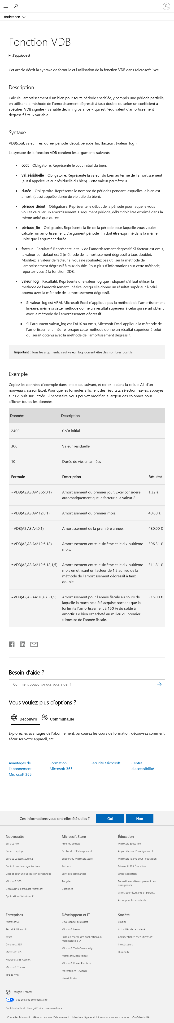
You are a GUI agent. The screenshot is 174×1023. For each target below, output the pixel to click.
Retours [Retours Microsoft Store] (66, 866)
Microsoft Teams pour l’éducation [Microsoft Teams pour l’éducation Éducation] (137, 858)
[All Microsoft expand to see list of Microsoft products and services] (6, 6)
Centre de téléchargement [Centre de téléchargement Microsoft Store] (77, 851)
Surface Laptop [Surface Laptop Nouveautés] (14, 851)
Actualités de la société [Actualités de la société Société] (131, 929)
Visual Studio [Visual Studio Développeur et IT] (69, 978)
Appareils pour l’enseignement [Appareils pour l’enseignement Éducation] (135, 851)
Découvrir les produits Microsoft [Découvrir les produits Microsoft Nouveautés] (24, 888)
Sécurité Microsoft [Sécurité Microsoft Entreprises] (16, 929)
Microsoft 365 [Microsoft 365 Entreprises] (14, 952)
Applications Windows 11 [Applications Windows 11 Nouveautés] (20, 896)
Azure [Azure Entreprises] (9, 937)
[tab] (25, 718)
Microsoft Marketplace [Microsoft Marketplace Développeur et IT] (75, 955)
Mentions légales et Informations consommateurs (100, 1017)
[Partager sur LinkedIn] (20, 643)
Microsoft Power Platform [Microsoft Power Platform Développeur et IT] (76, 963)
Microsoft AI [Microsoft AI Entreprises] (13, 922)
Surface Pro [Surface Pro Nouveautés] (12, 843)
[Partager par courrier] (32, 643)
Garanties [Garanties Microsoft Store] (67, 888)
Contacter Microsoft (18, 1017)
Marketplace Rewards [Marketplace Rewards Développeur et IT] (74, 971)
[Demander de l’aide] (17, 6)
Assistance (12, 16)
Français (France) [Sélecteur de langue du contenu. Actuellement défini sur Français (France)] (22, 992)
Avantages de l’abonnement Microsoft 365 (20, 768)
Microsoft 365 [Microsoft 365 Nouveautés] (14, 881)
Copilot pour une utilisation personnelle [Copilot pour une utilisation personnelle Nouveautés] (28, 873)
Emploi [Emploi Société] (122, 922)
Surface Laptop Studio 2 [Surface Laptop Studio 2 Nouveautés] (19, 858)
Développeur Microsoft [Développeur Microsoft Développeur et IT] (75, 922)
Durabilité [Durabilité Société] (124, 952)
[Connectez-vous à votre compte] (166, 6)
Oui (110, 818)
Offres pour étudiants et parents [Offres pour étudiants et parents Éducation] (136, 892)
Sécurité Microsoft (105, 762)
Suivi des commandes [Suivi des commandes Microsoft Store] (74, 873)
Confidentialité (140, 1017)
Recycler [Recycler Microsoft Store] (66, 881)
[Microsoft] (86, 3)
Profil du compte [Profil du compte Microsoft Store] (71, 843)
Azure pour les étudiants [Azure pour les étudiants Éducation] (132, 900)
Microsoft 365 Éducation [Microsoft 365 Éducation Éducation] (132, 866)
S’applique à (21, 55)
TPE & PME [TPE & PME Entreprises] (12, 974)
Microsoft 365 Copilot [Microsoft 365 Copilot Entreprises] (18, 959)
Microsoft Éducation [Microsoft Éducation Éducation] (129, 843)
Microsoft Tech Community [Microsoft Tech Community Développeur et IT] (77, 948)
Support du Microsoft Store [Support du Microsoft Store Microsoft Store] (77, 858)
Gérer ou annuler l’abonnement (51, 1017)
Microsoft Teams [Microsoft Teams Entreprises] (15, 967)
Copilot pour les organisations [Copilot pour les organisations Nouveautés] (23, 866)
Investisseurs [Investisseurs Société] (125, 944)
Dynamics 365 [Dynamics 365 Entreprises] (14, 944)
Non (139, 818)
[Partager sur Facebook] (12, 643)
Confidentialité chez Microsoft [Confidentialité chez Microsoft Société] (135, 937)
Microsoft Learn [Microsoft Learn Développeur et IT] (71, 929)
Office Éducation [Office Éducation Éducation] (127, 873)
